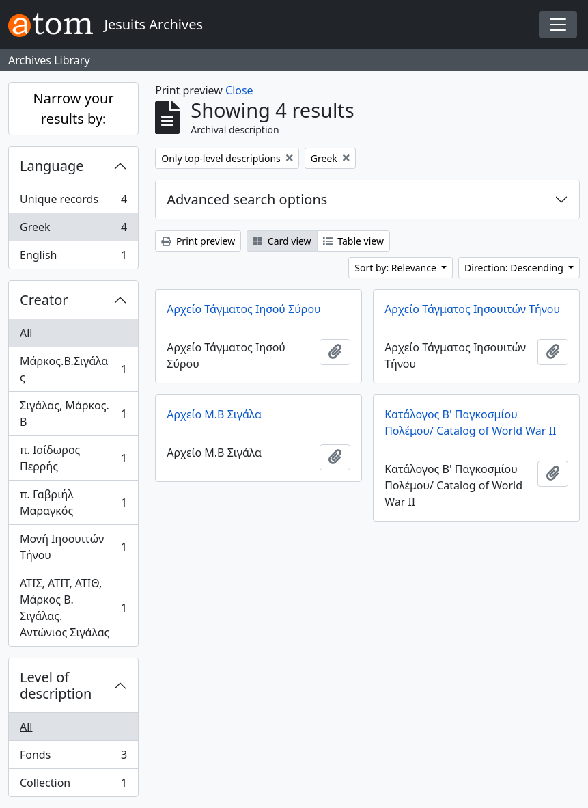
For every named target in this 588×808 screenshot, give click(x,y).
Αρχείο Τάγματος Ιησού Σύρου (243, 309)
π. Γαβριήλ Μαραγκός (73, 502)
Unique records (73, 202)
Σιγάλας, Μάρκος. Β (73, 413)
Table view (353, 240)
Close (239, 90)
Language (52, 166)
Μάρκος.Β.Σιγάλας (73, 369)
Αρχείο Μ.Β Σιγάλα (214, 414)
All (26, 332)
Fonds (73, 757)
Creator (44, 300)
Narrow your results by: (73, 108)
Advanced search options (247, 199)
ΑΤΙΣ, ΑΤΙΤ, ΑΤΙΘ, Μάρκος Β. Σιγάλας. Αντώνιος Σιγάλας (73, 608)
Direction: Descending (514, 267)
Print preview (198, 240)
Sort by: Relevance (396, 267)
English (73, 258)
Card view (282, 240)
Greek (73, 230)
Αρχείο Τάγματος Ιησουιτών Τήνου (472, 309)
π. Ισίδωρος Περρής (73, 458)
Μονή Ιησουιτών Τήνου (73, 547)
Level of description (56, 685)
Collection (73, 785)
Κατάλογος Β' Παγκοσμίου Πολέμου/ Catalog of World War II (470, 422)
